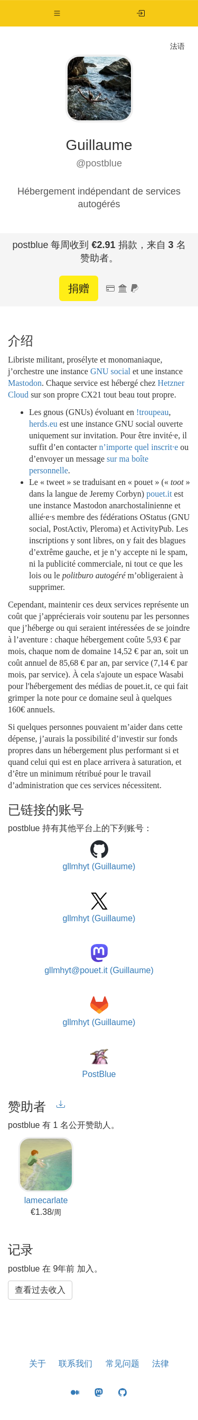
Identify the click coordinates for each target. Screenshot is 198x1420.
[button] (57, 13)
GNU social (110, 371)
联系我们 (75, 1363)
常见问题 (122, 1363)
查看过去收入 (40, 1289)
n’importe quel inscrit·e (138, 447)
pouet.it (159, 493)
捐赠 (78, 288)
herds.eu (43, 423)
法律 (160, 1363)
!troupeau (152, 412)
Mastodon (25, 382)
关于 (37, 1363)
